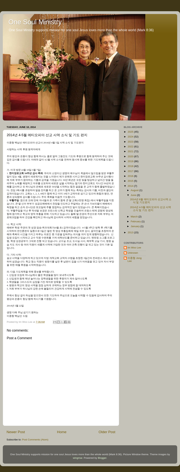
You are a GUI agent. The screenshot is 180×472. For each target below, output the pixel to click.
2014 (131, 186)
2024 (131, 136)
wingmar (77, 457)
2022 (131, 146)
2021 (131, 151)
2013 (131, 232)
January (135, 226)
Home (61, 432)
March (134, 216)
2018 (131, 166)
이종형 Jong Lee (135, 259)
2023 (131, 141)
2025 (131, 131)
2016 (131, 176)
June (134, 195)
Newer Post (16, 432)
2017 (131, 171)
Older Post (107, 432)
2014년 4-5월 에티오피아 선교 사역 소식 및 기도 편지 (150, 209)
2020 (131, 156)
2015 (131, 180)
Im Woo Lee (134, 247)
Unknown (133, 252)
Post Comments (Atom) (35, 439)
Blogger (102, 457)
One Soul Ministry (35, 22)
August (135, 190)
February (136, 221)
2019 (131, 161)
